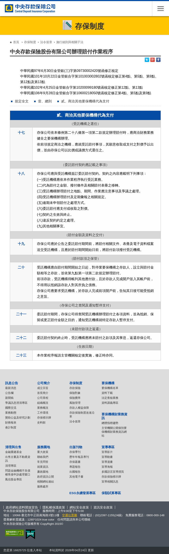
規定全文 (22, 101)
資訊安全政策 (103, 507)
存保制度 (30, 42)
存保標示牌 (44, 417)
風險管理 (75, 402)
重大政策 (42, 452)
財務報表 (10, 422)
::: (4, 39)
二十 (21, 267)
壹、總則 (45, 101)
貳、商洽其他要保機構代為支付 (85, 101)
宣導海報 (107, 466)
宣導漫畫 (107, 461)
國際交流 (10, 407)
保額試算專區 (111, 493)
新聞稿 (9, 397)
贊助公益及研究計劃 (17, 417)
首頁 (16, 42)
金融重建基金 (13, 452)
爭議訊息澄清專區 (16, 402)
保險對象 (75, 393)
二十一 (21, 314)
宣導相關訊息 (110, 481)
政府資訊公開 (45, 476)
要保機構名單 (110, 388)
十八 (21, 173)
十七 (21, 132)
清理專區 (10, 465)
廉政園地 (42, 471)
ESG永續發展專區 (82, 493)
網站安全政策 (79, 507)
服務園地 (43, 447)
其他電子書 (76, 476)
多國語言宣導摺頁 (113, 471)
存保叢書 (75, 461)
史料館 (41, 422)
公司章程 (42, 397)
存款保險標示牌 (111, 476)
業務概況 (42, 407)
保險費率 (75, 397)
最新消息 (10, 388)
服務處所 (42, 486)
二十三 (21, 355)
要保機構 (108, 383)
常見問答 (42, 461)
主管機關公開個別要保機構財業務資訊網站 (114, 431)
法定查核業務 (110, 397)
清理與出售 (13, 447)
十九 (21, 244)
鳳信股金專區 (13, 479)
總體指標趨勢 (110, 423)
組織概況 (42, 402)
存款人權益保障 (79, 407)
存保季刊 (75, 452)
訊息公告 (11, 383)
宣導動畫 (107, 456)
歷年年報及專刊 (79, 456)
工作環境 (42, 412)
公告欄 (9, 393)
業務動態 (10, 412)
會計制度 (10, 427)
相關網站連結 (45, 481)
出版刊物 (75, 447)
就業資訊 (42, 466)
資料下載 (107, 393)
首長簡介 (42, 393)
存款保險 (75, 388)
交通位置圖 (69, 515)
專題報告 (75, 466)
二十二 (21, 338)
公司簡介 (43, 383)
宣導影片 (107, 452)
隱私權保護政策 (54, 507)
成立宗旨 (42, 388)
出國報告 (75, 471)
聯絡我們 (42, 456)
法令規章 (46, 42)
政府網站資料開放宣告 (22, 507)
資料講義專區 (110, 402)
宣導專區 (108, 447)
